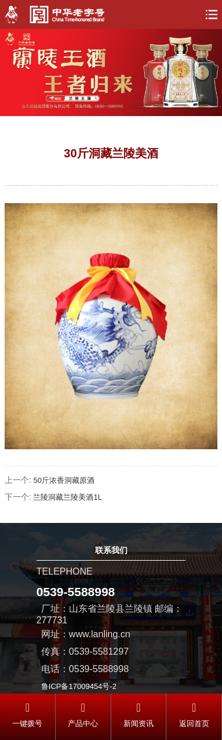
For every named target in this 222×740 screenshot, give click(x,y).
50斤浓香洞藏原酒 (63, 480)
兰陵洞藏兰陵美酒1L (67, 497)
